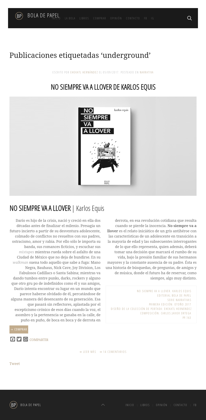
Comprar (99, 18)
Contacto (133, 18)
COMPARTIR (39, 340)
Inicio (56, 18)
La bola (70, 18)
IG (152, 18)
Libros (84, 18)
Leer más (89, 352)
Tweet (14, 363)
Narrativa (147, 72)
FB (145, 18)
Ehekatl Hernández (84, 72)
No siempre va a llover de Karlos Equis (103, 87)
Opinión (116, 18)
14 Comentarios (115, 352)
